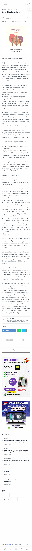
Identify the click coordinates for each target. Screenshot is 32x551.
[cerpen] (6, 499)
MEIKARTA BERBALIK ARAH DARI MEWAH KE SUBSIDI (17, 471)
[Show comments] (27, 549)
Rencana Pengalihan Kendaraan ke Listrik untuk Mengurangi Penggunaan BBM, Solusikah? (16, 441)
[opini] (6, 438)
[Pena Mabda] (8, 17)
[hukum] (22, 499)
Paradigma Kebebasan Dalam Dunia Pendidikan (16, 481)
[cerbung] (23, 495)
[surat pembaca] (9, 458)
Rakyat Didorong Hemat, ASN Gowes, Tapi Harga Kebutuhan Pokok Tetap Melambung (16, 451)
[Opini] (6, 478)
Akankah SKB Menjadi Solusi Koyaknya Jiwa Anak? (16, 461)
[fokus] (14, 499)
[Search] (29, 4)
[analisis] (6, 495)
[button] (4, 4)
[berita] (14, 495)
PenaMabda (9, 544)
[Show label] (9, 503)
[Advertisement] (16, 524)
